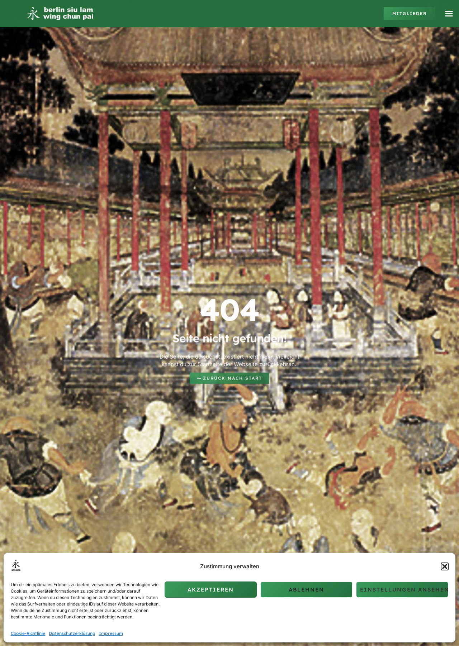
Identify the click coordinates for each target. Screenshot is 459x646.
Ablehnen (306, 589)
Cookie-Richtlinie (28, 633)
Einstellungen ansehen (404, 589)
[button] (444, 566)
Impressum (111, 633)
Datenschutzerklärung (72, 633)
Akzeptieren (211, 589)
